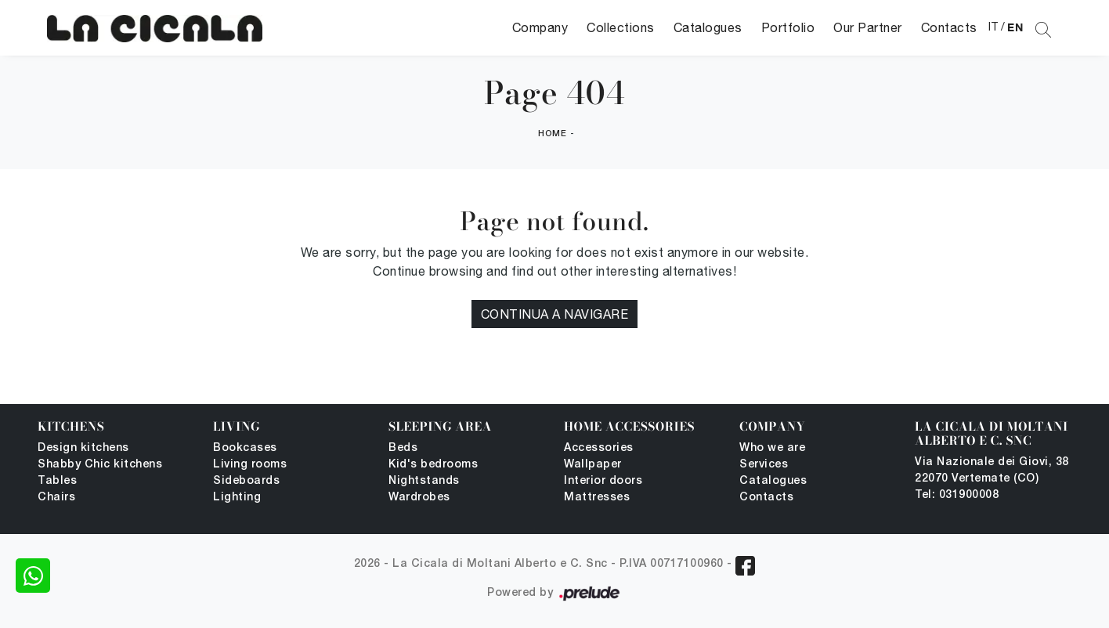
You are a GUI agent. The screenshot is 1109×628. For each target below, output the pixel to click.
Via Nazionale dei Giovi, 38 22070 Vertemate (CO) (992, 470)
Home (552, 134)
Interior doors (603, 481)
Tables (57, 481)
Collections (621, 27)
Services (763, 465)
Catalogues (708, 27)
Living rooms (250, 465)
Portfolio (788, 27)
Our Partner (867, 27)
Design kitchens (83, 448)
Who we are (772, 448)
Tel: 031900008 (957, 495)
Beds (402, 448)
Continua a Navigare (555, 314)
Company (540, 27)
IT (993, 26)
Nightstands (424, 481)
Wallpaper (593, 465)
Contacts (949, 27)
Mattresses (597, 498)
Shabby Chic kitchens (100, 465)
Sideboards (246, 481)
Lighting (237, 498)
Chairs (56, 498)
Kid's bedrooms (433, 465)
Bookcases (245, 448)
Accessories (599, 448)
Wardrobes (419, 498)
